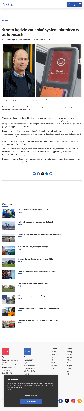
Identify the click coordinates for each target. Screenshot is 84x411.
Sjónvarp (54, 366)
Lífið (52, 360)
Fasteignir (70, 355)
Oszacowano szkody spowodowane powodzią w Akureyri (39, 234)
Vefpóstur (27, 380)
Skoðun (54, 363)
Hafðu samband (29, 366)
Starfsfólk (27, 374)
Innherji (69, 352)
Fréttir (53, 352)
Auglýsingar (28, 363)
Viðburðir (70, 360)
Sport (53, 357)
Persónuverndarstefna (9, 365)
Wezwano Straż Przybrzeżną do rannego (33, 247)
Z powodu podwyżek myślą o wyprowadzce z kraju (37, 271)
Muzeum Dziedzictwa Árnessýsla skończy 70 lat (35, 259)
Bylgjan (69, 366)
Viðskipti (54, 355)
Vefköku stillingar (18, 401)
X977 (68, 372)
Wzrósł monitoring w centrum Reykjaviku (33, 296)
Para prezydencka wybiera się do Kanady (33, 210)
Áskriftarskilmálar (30, 371)
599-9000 (8, 373)
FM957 (69, 369)
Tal (68, 374)
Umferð (26, 377)
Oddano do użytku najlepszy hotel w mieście (34, 284)
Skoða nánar (11, 396)
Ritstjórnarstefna (29, 368)
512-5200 (30, 360)
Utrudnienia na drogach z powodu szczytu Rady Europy (38, 308)
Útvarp (53, 369)
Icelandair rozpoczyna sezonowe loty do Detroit (35, 222)
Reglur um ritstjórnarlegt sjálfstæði (10, 361)
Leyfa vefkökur (44, 401)
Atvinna (69, 357)
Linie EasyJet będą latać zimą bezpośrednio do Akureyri (38, 320)
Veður (69, 363)
